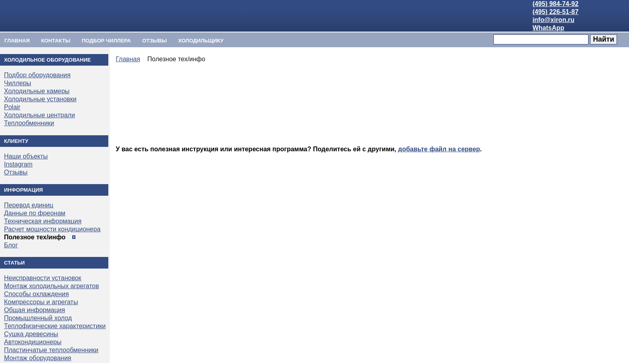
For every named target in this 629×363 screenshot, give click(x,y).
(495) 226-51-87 (555, 11)
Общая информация (34, 310)
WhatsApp (548, 27)
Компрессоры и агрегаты (41, 302)
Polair (12, 107)
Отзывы (154, 41)
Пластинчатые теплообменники (51, 350)
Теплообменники (29, 123)
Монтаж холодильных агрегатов (51, 286)
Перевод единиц (28, 205)
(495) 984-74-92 (555, 3)
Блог (11, 245)
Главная (17, 41)
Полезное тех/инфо (34, 237)
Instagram (18, 164)
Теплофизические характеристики (55, 326)
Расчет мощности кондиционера (52, 229)
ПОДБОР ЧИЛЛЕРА (106, 41)
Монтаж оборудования (37, 358)
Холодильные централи (39, 115)
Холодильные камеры (36, 91)
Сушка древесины (31, 334)
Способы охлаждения (36, 294)
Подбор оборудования (37, 75)
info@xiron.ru (553, 19)
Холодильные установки (40, 99)
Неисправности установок (42, 278)
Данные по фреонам (34, 213)
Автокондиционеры (32, 342)
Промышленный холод (38, 318)
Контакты (55, 41)
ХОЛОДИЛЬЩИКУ (200, 41)
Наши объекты (26, 156)
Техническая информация (42, 221)
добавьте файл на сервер (439, 149)
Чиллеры (17, 83)
